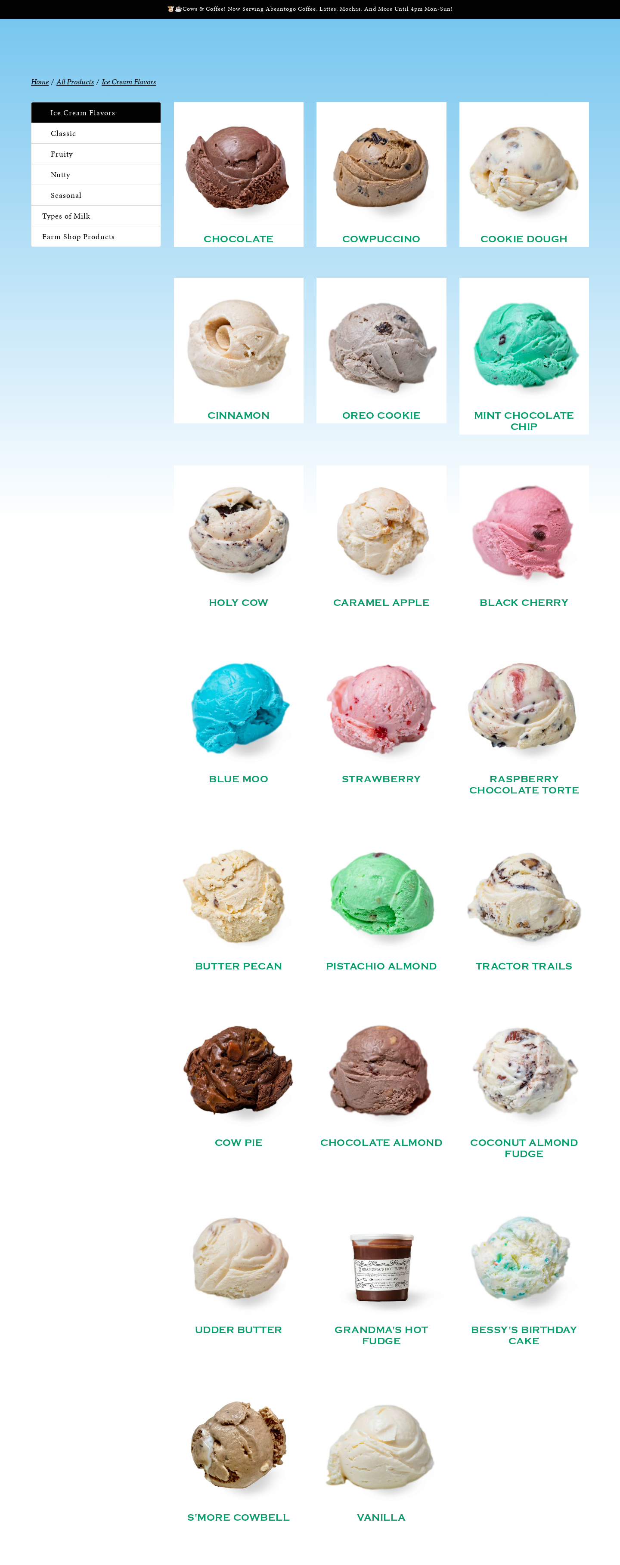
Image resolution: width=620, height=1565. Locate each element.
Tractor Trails (524, 966)
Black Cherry (524, 602)
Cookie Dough (524, 239)
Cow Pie (239, 1142)
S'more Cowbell (238, 1517)
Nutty (60, 174)
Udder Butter (238, 1330)
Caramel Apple (381, 602)
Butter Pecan (238, 966)
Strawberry (381, 779)
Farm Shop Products (78, 236)
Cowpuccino (381, 239)
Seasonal (66, 195)
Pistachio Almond (381, 966)
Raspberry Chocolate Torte (524, 785)
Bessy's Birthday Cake (524, 1335)
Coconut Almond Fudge (524, 1148)
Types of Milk (66, 215)
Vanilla (381, 1517)
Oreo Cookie (381, 415)
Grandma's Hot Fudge (381, 1335)
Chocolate (239, 239)
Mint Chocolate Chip (524, 421)
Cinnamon (239, 415)
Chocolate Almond (381, 1142)
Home (40, 81)
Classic (63, 133)
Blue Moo (238, 779)
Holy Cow (239, 602)
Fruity (62, 153)
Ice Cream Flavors (82, 112)
